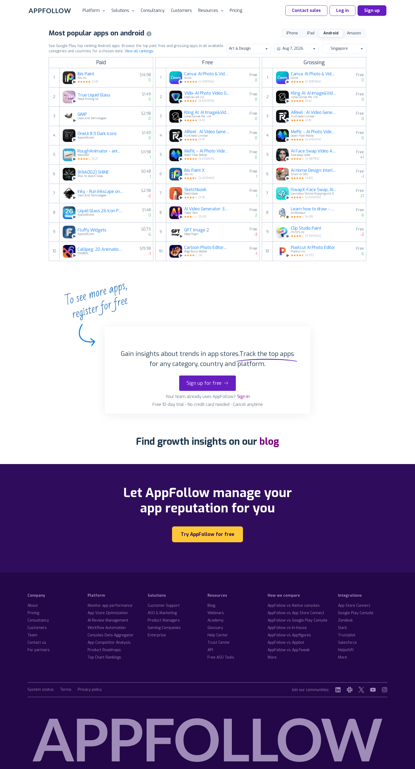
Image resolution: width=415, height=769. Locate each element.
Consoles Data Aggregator (111, 635)
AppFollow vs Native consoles (294, 605)
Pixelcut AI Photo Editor (313, 247)
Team (32, 635)
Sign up (372, 10)
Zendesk (345, 620)
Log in (342, 10)
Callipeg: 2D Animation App (101, 249)
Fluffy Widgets (92, 230)
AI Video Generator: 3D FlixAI (207, 209)
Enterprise (157, 635)
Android (331, 33)
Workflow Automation (107, 627)
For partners (39, 649)
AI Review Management (108, 620)
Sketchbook (195, 189)
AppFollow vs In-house (287, 627)
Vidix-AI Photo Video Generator (207, 93)
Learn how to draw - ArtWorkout (314, 209)
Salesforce (347, 642)
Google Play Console (355, 612)
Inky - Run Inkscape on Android (101, 191)
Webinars (216, 612)
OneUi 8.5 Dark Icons (97, 133)
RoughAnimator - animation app (101, 151)
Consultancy (153, 10)
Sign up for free (207, 383)
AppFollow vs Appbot (286, 642)
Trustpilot (346, 635)
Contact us (37, 642)
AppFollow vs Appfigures (289, 635)
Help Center (218, 635)
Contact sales (306, 10)
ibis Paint (86, 74)
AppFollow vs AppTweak (289, 649)
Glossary (215, 627)
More (272, 657)
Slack (342, 627)
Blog (211, 605)
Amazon (354, 33)
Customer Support (164, 605)
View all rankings (139, 51)
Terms (65, 690)
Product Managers (164, 620)
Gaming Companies (164, 627)
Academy (216, 620)
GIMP (82, 114)
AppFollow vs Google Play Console (297, 620)
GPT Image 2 (196, 230)
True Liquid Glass (94, 95)
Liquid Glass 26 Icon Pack (101, 211)
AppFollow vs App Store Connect (296, 612)
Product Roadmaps (104, 649)
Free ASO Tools (221, 657)
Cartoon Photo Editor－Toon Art (207, 247)
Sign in (243, 396)
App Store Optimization (108, 612)
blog (269, 441)
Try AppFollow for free (207, 534)
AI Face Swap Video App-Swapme (314, 151)
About (33, 605)
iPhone (292, 33)
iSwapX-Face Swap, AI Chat (314, 189)
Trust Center (219, 642)
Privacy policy (90, 690)
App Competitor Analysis (109, 642)
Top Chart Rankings (104, 657)
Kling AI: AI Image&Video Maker (207, 112)
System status (41, 690)
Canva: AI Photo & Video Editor (207, 74)
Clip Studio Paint (306, 228)
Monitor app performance (110, 605)
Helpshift (346, 649)
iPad (310, 33)
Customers (181, 10)
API (210, 649)
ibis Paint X (194, 170)
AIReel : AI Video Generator (207, 131)
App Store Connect (354, 605)
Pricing (236, 10)
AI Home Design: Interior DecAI (314, 170)
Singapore (343, 48)
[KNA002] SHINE (93, 172)
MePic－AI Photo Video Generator (207, 151)
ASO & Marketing (162, 612)
